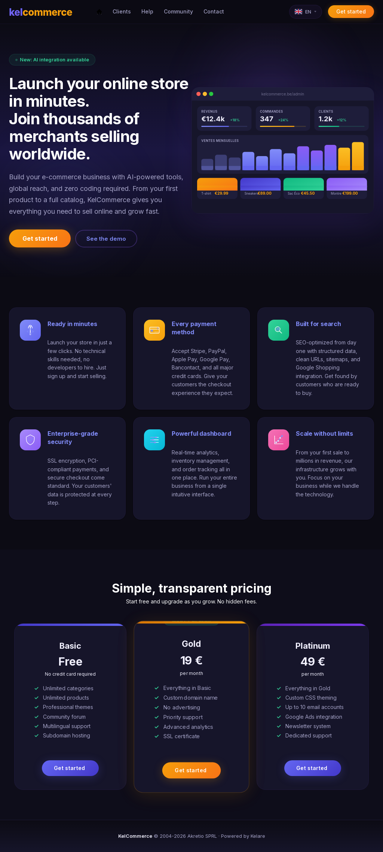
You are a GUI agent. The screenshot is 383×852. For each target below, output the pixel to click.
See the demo (106, 238)
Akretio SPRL (202, 836)
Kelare (258, 836)
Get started (351, 11)
